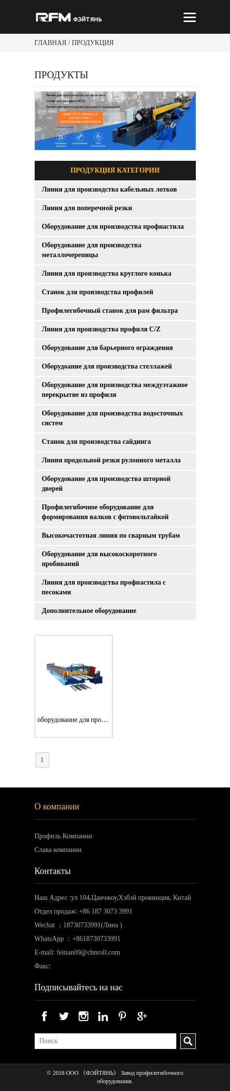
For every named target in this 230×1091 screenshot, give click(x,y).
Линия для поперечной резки (87, 208)
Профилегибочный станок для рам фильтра (110, 310)
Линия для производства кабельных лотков (109, 189)
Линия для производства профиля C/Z (101, 329)
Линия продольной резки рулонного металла (111, 460)
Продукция (93, 42)
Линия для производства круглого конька (106, 273)
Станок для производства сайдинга (96, 441)
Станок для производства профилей (97, 292)
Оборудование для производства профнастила (113, 226)
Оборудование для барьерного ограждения (107, 347)
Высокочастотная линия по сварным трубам (111, 535)
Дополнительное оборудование (89, 610)
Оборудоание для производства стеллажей (107, 366)
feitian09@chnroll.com (88, 952)
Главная (51, 42)
